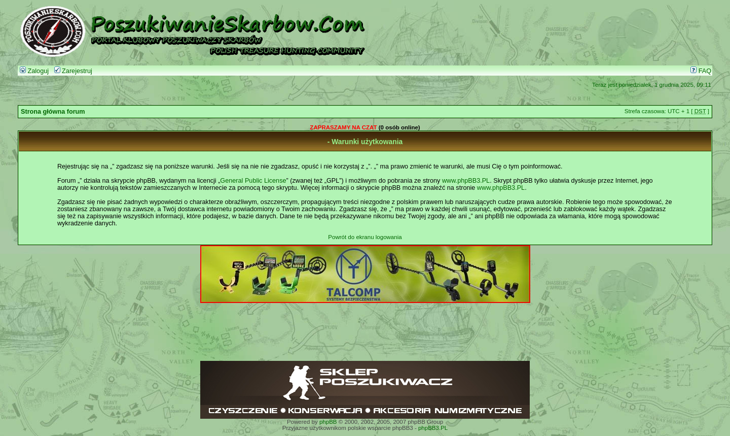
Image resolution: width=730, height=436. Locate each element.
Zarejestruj (73, 71)
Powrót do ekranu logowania (365, 237)
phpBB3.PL (433, 428)
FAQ (700, 71)
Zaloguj (34, 71)
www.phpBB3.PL (466, 180)
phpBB (328, 422)
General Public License (253, 180)
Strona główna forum (53, 111)
